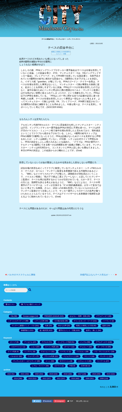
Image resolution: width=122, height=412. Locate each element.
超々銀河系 (44, 330)
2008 (102, 378)
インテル (83, 342)
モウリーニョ (65, 361)
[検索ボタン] (30, 289)
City (12, 316)
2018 (65, 374)
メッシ (48, 361)
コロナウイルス (17, 347)
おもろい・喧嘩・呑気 (78, 316)
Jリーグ (13, 342)
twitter (36, 401)
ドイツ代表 (12, 351)
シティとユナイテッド (16, 321)
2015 (108, 374)
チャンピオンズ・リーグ (83, 321)
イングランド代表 (64, 342)
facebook (47, 401)
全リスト (11, 304)
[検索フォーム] (16, 290)
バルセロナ (14, 356)
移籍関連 (24, 330)
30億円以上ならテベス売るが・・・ (97, 275)
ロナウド (57, 366)
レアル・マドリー (38, 366)
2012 (44, 378)
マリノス (87, 356)
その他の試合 (59, 321)
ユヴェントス (83, 361)
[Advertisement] (61, 246)
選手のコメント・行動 (67, 330)
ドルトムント (46, 351)
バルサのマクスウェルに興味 (21, 275)
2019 (51, 374)
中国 (71, 366)
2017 (80, 374)
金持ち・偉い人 (92, 330)
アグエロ (45, 342)
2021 (22, 374)
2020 (37, 374)
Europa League (29, 316)
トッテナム (28, 351)
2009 (87, 378)
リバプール (101, 361)
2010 (73, 378)
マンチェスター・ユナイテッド (24, 361)
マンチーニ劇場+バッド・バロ (23, 326)
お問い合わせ (82, 401)
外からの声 (62, 326)
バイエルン (81, 351)
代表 (46, 326)
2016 (94, 374)
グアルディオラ (102, 316)
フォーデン (32, 356)
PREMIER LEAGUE (51, 316)
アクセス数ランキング (31, 304)
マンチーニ (104, 356)
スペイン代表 (50, 347)
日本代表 (84, 366)
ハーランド (107, 321)
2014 (16, 378)
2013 (30, 378)
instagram (59, 401)
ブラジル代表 (49, 356)
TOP (70, 401)
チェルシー (84, 347)
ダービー (67, 347)
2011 (59, 378)
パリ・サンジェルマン (102, 351)
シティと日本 (40, 321)
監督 (104, 326)
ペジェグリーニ (69, 356)
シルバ (33, 347)
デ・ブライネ (103, 347)
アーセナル (28, 342)
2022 (9, 374)
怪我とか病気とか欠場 (58, 52)
